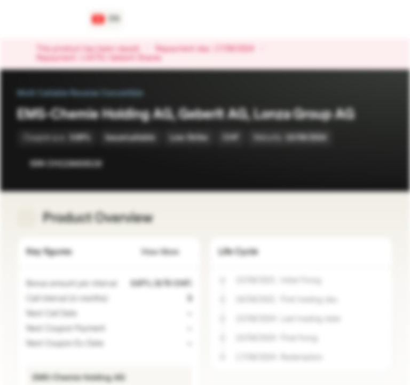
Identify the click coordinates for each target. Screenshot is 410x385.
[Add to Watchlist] (361, 163)
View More (166, 252)
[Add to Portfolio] (382, 163)
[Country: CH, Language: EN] (106, 19)
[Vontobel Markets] (46, 19)
